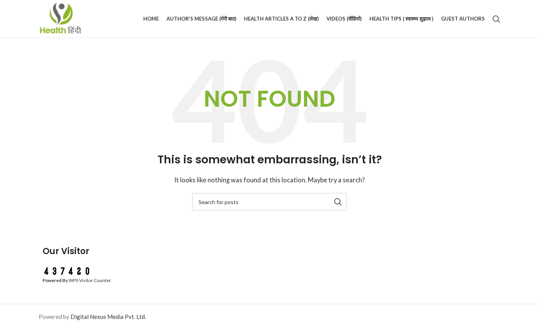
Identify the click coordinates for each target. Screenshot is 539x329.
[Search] (496, 19)
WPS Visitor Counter (90, 280)
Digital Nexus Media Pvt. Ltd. (108, 316)
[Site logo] (61, 17)
